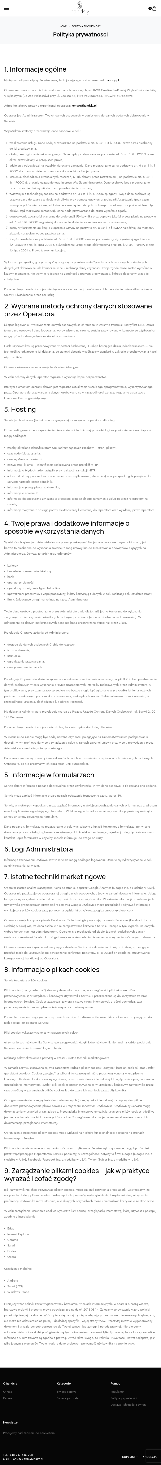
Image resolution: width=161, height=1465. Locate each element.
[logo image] (78, 8)
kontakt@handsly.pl (84, 105)
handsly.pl (112, 80)
